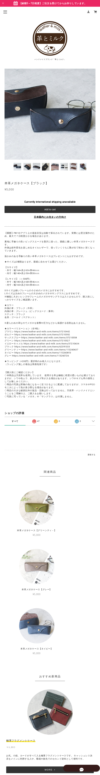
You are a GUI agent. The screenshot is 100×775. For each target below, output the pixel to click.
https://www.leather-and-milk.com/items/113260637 (49, 349)
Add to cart (50, 209)
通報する (91, 455)
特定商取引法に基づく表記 (50, 752)
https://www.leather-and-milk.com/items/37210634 (51, 343)
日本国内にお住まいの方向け (50, 217)
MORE (50, 710)
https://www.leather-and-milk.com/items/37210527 (42, 340)
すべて (15, 421)
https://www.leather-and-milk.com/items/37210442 (42, 331)
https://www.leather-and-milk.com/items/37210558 (49, 337)
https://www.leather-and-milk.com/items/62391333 (42, 346)
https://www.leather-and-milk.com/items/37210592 (42, 334)
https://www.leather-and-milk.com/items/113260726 (40, 355)
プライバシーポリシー (50, 747)
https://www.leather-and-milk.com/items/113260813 (42, 352)
